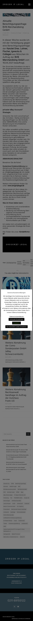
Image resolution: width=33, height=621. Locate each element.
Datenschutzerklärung (16, 316)
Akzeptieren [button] (16, 323)
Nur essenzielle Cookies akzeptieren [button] (16, 326)
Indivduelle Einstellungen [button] (16, 319)
